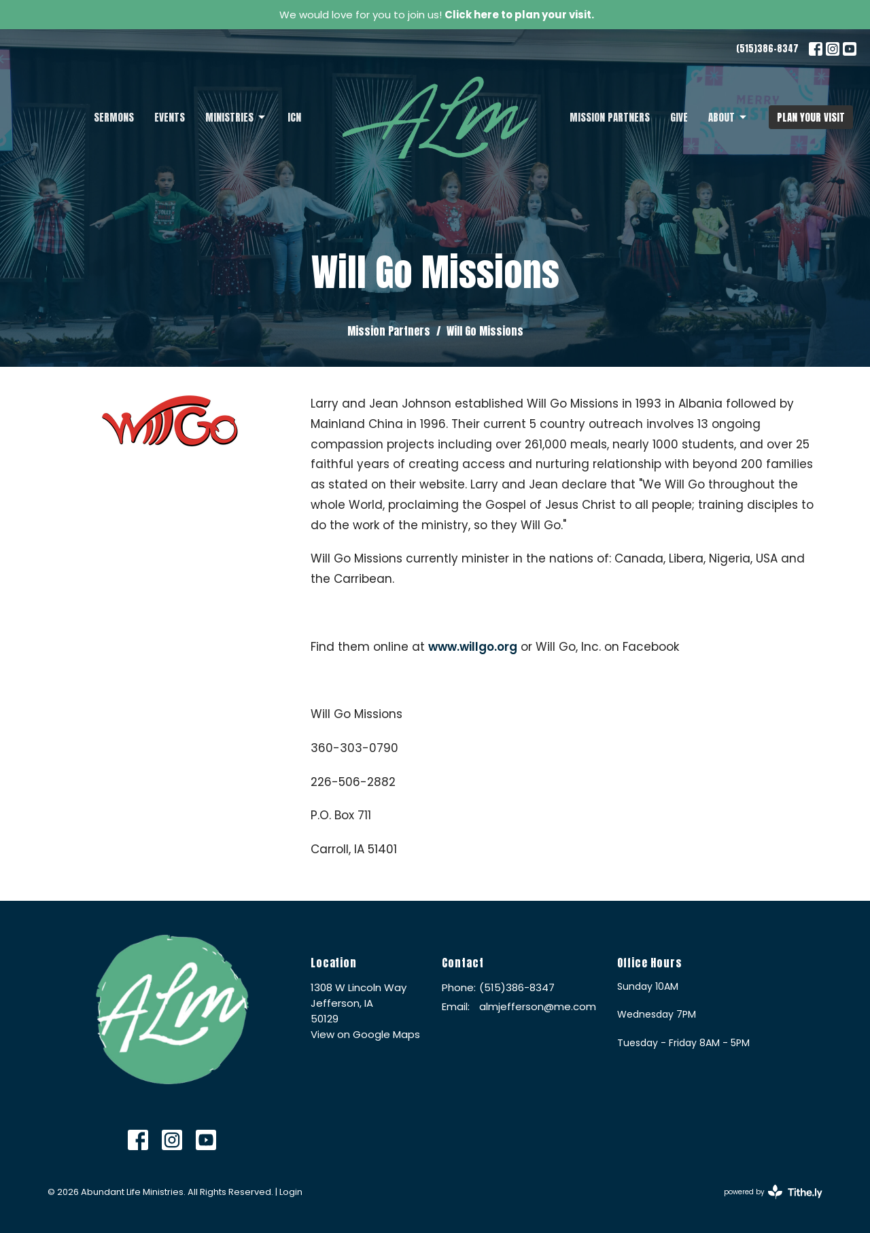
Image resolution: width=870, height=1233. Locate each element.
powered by (773, 1191)
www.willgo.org (472, 647)
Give (679, 117)
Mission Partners (610, 117)
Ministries (236, 117)
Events (169, 117)
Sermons (114, 117)
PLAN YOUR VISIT (811, 117)
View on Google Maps (365, 1034)
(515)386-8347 (767, 48)
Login (290, 1191)
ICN (294, 117)
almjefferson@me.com (537, 1006)
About (728, 117)
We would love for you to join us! (436, 14)
